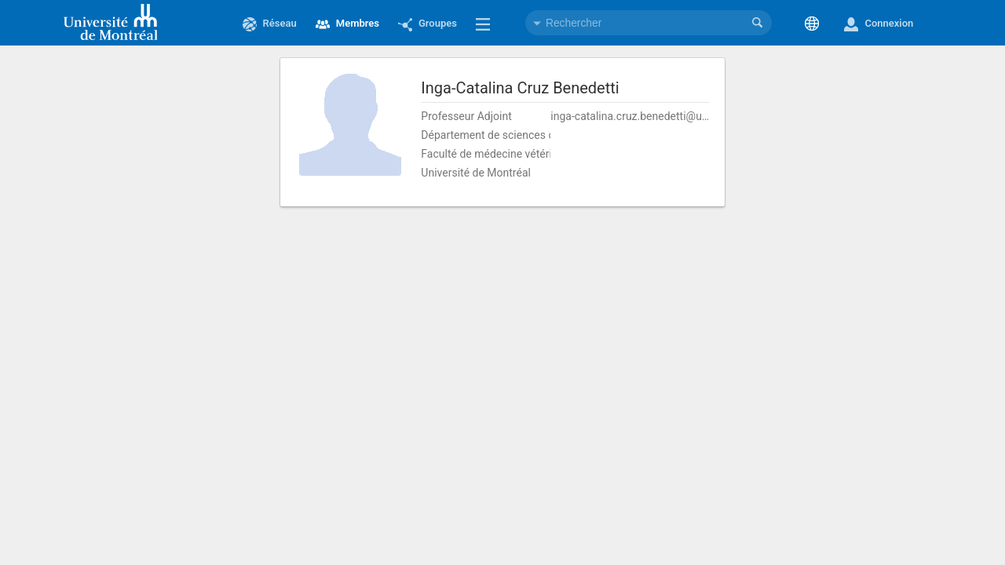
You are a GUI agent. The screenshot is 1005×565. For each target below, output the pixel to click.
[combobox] (648, 22)
